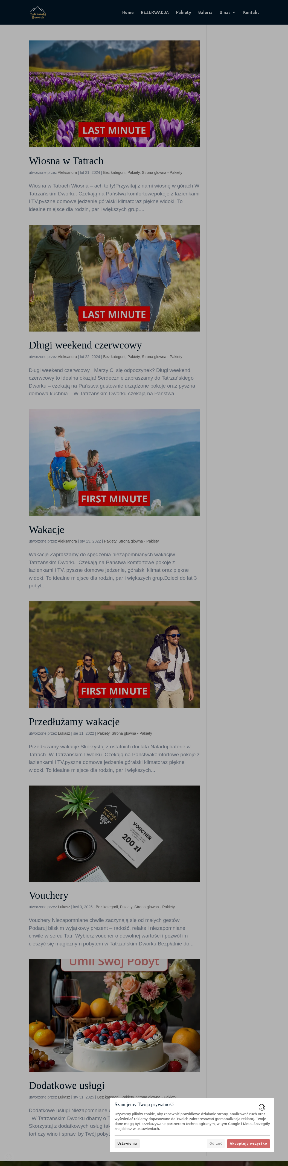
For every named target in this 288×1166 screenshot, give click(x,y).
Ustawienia (127, 1143)
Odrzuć (216, 1143)
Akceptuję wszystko (248, 1143)
